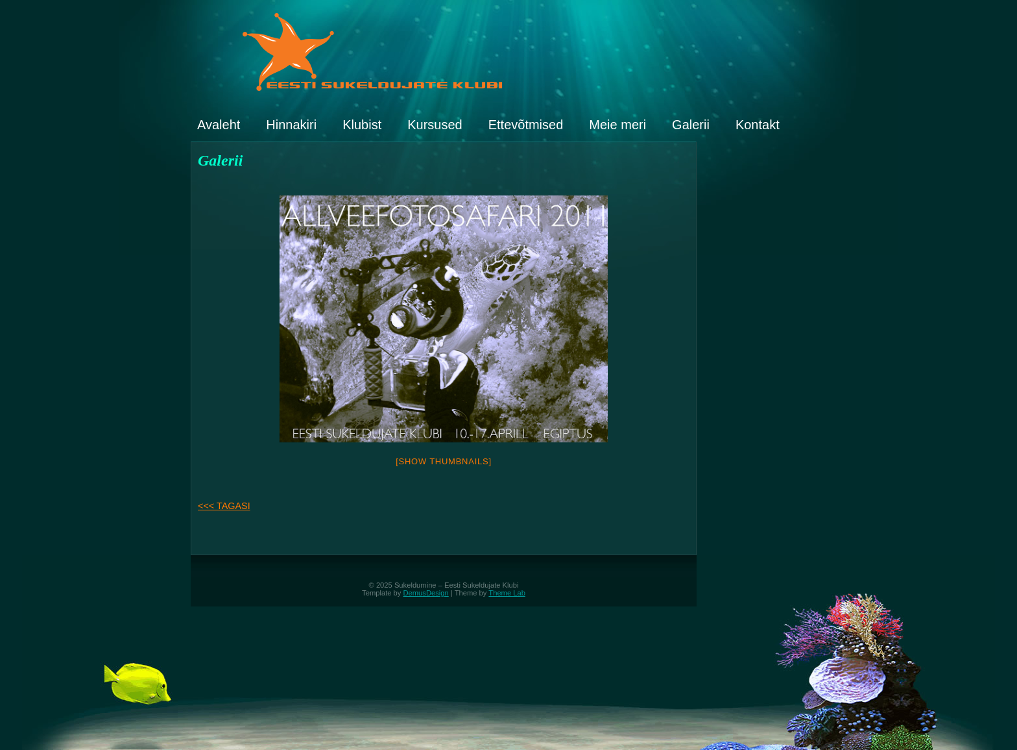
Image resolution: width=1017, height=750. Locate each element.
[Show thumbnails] (444, 461)
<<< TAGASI (224, 506)
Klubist (361, 125)
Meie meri (617, 125)
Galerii (691, 125)
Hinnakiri (291, 125)
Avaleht (218, 125)
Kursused (434, 125)
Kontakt (758, 125)
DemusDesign (426, 593)
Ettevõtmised (526, 125)
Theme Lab (506, 593)
